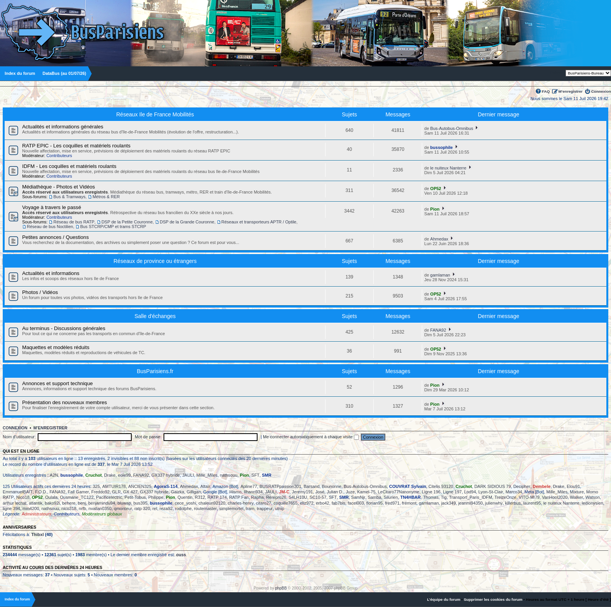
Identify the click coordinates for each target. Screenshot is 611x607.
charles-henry (241, 503)
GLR (116, 491)
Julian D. (335, 491)
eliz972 (306, 503)
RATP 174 (217, 497)
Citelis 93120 (440, 486)
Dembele (542, 486)
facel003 (356, 503)
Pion (435, 209)
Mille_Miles (206, 475)
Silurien (391, 497)
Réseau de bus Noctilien (50, 226)
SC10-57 (318, 497)
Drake (109, 475)
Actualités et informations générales (62, 127)
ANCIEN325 (139, 486)
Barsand (312, 486)
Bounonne (331, 486)
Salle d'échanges (155, 316)
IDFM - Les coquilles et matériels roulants (69, 166)
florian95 (374, 503)
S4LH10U (298, 497)
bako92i (52, 503)
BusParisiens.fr (155, 371)
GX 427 (130, 491)
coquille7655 (285, 503)
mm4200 (31, 508)
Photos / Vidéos (40, 292)
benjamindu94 (101, 503)
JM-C (284, 491)
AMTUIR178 (114, 486)
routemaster (205, 508)
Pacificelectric (109, 497)
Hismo (235, 491)
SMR (266, 475)
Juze (350, 491)
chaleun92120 (211, 503)
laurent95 (532, 503)
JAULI (188, 475)
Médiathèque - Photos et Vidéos (58, 187)
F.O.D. (41, 491)
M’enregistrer (570, 91)
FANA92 (438, 330)
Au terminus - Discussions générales (63, 328)
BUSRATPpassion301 (280, 486)
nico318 (69, 508)
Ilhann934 (253, 491)
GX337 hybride (165, 475)
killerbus (512, 503)
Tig (444, 497)
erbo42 (322, 503)
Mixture (577, 491)
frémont (409, 503)
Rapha (257, 497)
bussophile (441, 147)
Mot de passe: (148, 436)
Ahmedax (439, 239)
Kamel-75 (366, 491)
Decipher (521, 486)
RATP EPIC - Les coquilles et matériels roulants (76, 146)
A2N (54, 475)
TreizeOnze (505, 497)
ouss (181, 554)
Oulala (51, 497)
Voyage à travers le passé (51, 207)
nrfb (82, 508)
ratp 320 (142, 508)
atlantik (35, 503)
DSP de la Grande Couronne (187, 222)
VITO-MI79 (529, 497)
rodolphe (183, 508)
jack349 (448, 503)
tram (250, 508)
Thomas (431, 497)
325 (96, 486)
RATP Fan (239, 497)
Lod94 (470, 491)
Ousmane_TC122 (77, 497)
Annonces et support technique (57, 383)
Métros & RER (106, 196)
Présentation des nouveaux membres (64, 402)
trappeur (265, 508)
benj (82, 503)
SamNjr (358, 497)
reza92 (166, 508)
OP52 (435, 188)
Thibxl (37, 534)
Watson (592, 497)
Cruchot (93, 475)
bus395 (140, 503)
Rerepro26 (276, 497)
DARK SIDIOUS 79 (492, 486)
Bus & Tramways (69, 196)
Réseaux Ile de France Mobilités (155, 114)
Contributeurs (59, 155)
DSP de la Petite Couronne (127, 222)
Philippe (156, 497)
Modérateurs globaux (102, 514)
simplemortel (231, 508)
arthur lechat (14, 503)
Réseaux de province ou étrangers (155, 261)
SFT (255, 475)
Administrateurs (36, 514)
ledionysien (592, 503)
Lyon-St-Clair (490, 491)
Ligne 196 (431, 491)
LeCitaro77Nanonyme (399, 491)
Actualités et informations (50, 273)
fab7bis (338, 503)
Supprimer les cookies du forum (493, 599)
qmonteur (123, 508)
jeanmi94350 (470, 503)
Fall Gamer (78, 491)
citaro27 (263, 503)
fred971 (392, 503)
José (319, 491)
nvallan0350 (100, 508)
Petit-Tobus (135, 497)
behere (68, 503)
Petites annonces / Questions (55, 237)
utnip (279, 508)
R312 (200, 497)
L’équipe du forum (443, 599)
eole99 (124, 475)
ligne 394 (11, 508)
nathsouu (228, 475)
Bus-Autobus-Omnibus (451, 128)
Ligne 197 (452, 491)
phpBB (281, 588)
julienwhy (494, 503)
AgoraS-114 (166, 486)
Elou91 (573, 486)
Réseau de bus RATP (73, 222)
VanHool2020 (554, 497)
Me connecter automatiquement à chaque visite (311, 436)
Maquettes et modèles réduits (55, 347)
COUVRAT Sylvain (407, 486)
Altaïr (205, 486)
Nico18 (23, 497)
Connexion (601, 91)
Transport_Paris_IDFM (470, 497)
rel (154, 508)
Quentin (185, 497)
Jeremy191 (302, 491)
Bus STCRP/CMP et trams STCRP (113, 226)
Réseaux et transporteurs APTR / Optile (258, 222)
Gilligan (193, 491)
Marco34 (513, 491)
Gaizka (177, 491)
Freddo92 (100, 491)
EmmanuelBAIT (18, 491)
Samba (374, 497)
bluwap (124, 503)
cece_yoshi (185, 503)
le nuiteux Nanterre (448, 168)
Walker (576, 497)
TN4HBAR (410, 497)
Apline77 (248, 486)
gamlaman (440, 275)
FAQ (546, 91)
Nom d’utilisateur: (19, 436)
